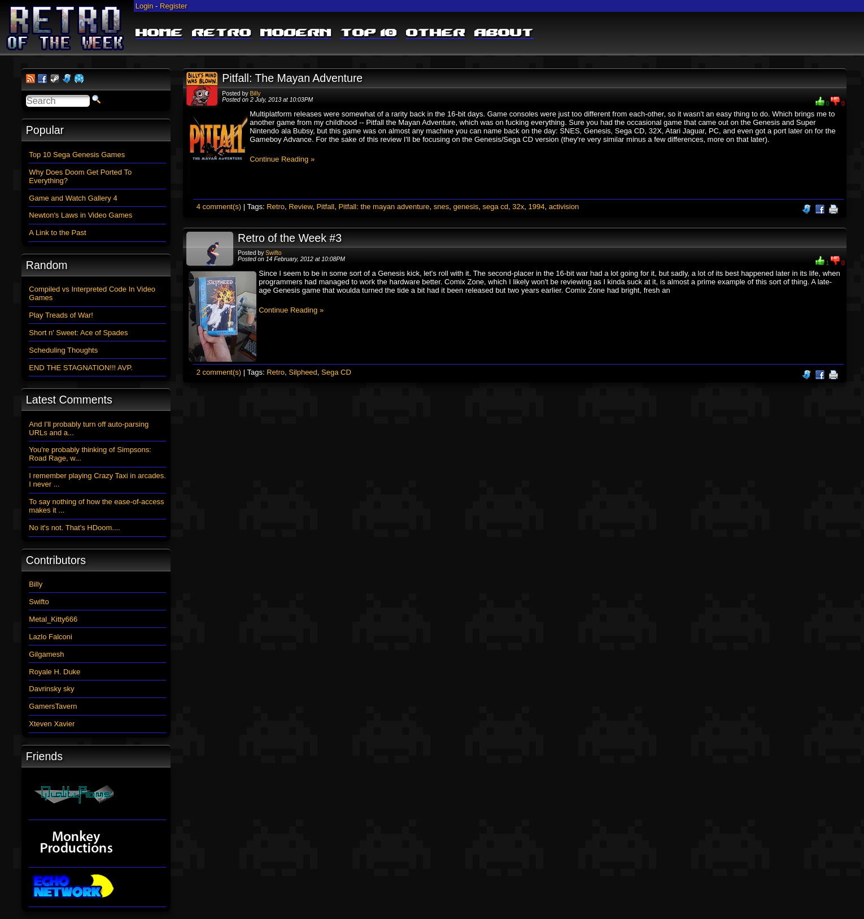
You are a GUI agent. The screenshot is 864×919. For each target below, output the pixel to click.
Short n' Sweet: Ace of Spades (78, 332)
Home (159, 33)
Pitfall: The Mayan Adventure (292, 78)
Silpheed (303, 372)
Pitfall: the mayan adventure (383, 206)
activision (564, 206)
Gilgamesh (46, 654)
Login (145, 6)
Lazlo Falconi (50, 636)
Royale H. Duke (54, 671)
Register (173, 6)
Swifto (273, 253)
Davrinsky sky (51, 688)
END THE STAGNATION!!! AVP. (81, 367)
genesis (466, 206)
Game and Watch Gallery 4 (73, 198)
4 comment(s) (219, 206)
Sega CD (336, 372)
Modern (295, 33)
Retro (221, 33)
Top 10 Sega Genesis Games (77, 154)
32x (518, 206)
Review (300, 206)
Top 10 (369, 33)
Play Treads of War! (61, 315)
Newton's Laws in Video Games (80, 215)
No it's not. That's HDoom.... (74, 527)
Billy (255, 93)
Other (435, 33)
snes (441, 206)
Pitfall (325, 206)
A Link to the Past (57, 232)
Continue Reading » (282, 159)
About (504, 33)
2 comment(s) (219, 372)
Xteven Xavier (52, 723)
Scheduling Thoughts (63, 350)
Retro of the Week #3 (290, 238)
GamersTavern (53, 706)
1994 (537, 206)
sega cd (496, 206)
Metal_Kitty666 (53, 619)
